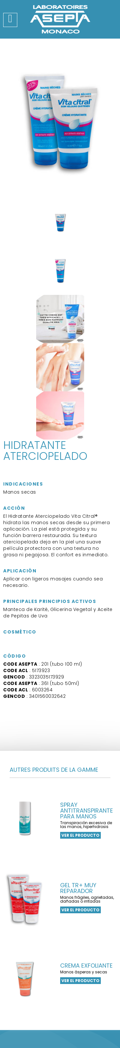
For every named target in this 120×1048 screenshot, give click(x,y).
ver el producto (80, 835)
